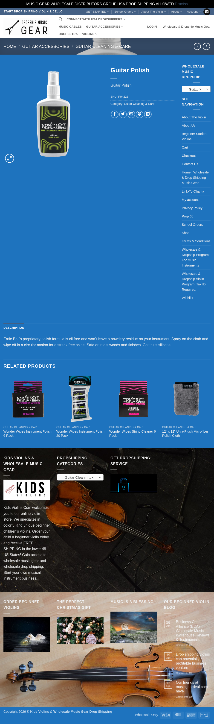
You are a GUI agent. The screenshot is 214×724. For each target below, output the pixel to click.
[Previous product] (206, 46)
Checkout (189, 156)
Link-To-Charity (193, 191)
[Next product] (197, 46)
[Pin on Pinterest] (139, 114)
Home (9, 46)
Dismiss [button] (181, 4)
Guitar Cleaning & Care (103, 46)
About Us (188, 125)
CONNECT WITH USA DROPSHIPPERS (96, 19)
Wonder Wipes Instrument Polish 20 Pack (80, 434)
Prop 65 (187, 216)
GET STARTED (97, 11)
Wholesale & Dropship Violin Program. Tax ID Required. (194, 281)
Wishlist (187, 298)
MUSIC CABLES (70, 26)
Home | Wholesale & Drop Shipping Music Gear (195, 177)
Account (193, 11)
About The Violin (153, 11)
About (176, 11)
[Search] (60, 19)
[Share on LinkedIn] (148, 114)
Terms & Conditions (196, 241)
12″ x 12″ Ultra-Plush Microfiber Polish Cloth (185, 434)
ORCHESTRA (68, 34)
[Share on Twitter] (123, 114)
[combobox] (196, 89)
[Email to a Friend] (131, 114)
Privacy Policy (192, 208)
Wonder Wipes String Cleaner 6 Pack (132, 434)
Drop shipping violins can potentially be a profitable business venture (193, 661)
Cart (185, 147)
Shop (186, 233)
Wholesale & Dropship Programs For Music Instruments (196, 257)
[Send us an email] (206, 11)
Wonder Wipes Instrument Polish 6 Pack (27, 434)
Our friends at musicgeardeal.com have (192, 686)
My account (190, 200)
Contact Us (190, 164)
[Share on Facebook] (115, 114)
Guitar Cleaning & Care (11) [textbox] (196, 89)
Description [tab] (13, 327)
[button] (152, 26)
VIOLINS (89, 34)
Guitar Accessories (45, 46)
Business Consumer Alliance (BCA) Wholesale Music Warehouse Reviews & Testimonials (192, 631)
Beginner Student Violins (194, 136)
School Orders (125, 11)
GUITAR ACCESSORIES (104, 26)
